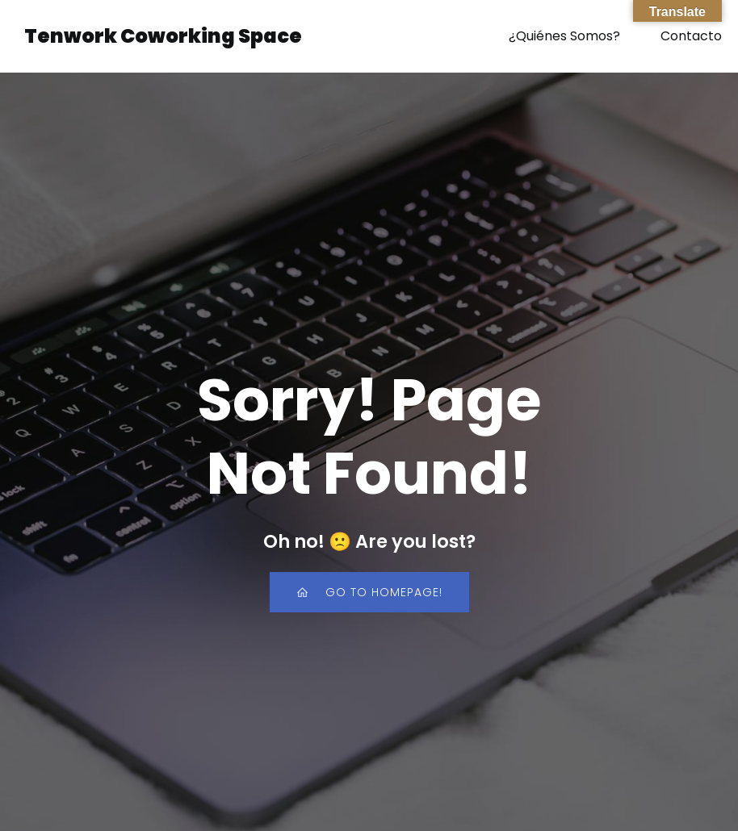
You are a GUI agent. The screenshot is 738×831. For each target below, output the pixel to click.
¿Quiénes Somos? (564, 36)
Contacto (691, 36)
